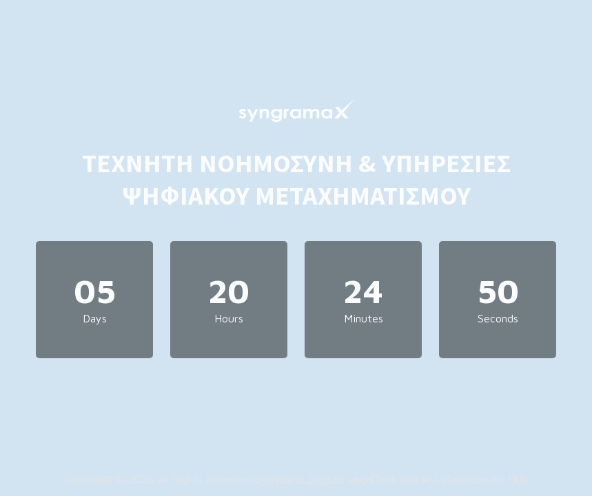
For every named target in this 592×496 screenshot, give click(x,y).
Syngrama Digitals (300, 479)
